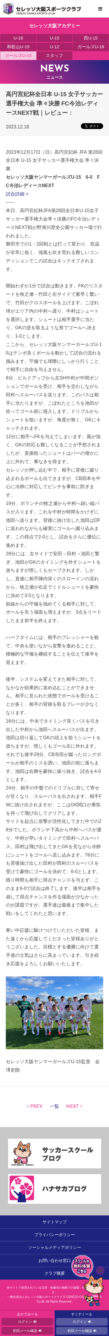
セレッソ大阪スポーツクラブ (54, 9)
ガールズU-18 (90, 46)
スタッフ (54, 55)
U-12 (54, 46)
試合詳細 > (17, 193)
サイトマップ (54, 1221)
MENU (100, 9)
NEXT (72, 1106)
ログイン (25, 1322)
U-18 (18, 37)
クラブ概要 (54, 1273)
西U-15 (91, 37)
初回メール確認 (25, 1331)
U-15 (54, 37)
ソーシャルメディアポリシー (54, 1247)
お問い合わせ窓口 (54, 1260)
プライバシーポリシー (54, 1234)
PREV (36, 1106)
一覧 (54, 1106)
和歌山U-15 (18, 46)
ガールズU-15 (18, 55)
